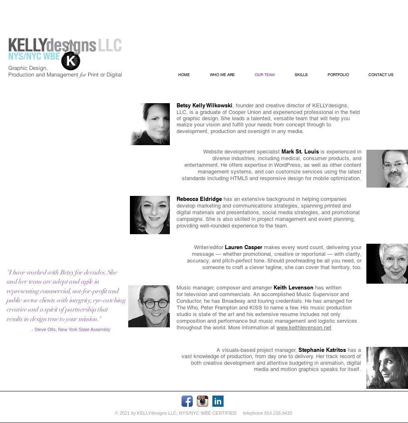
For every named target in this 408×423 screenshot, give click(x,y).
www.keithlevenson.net (303, 327)
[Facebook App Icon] (187, 401)
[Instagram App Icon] (202, 401)
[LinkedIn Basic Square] (218, 401)
